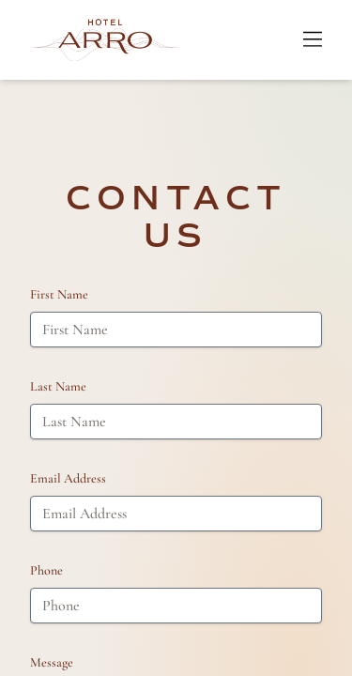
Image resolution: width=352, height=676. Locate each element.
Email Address (68, 478)
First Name (59, 294)
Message (51, 662)
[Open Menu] (312, 40)
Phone (46, 570)
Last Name (58, 386)
